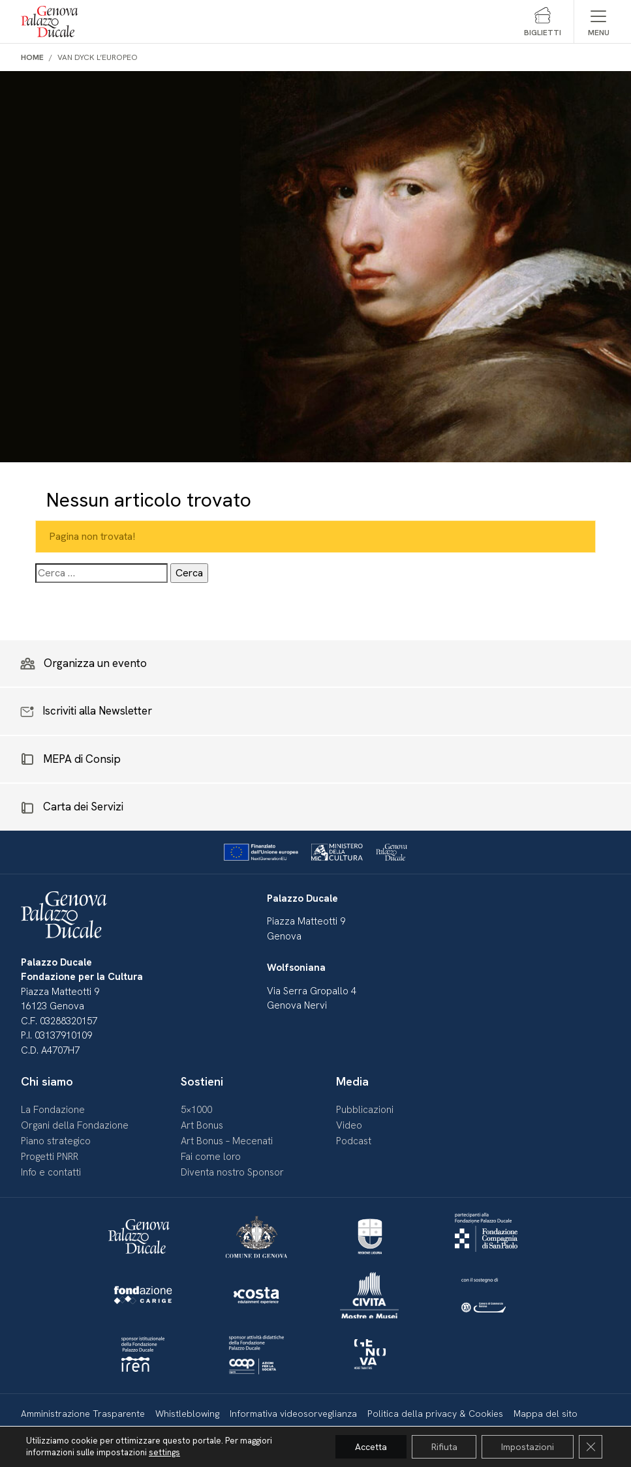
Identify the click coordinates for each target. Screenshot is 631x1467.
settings (164, 1452)
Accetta (370, 1447)
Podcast (353, 1141)
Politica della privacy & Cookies (435, 1413)
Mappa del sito (545, 1413)
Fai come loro (211, 1156)
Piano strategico (56, 1141)
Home (32, 57)
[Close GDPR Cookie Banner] (590, 1447)
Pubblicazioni (364, 1109)
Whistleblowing (187, 1413)
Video (349, 1125)
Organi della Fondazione (75, 1125)
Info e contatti (51, 1172)
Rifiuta (444, 1447)
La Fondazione (53, 1109)
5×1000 (196, 1109)
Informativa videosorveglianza (293, 1413)
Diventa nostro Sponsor (232, 1172)
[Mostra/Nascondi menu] (598, 21)
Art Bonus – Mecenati (227, 1141)
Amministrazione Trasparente (83, 1413)
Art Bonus (202, 1125)
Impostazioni (527, 1447)
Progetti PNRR (49, 1156)
